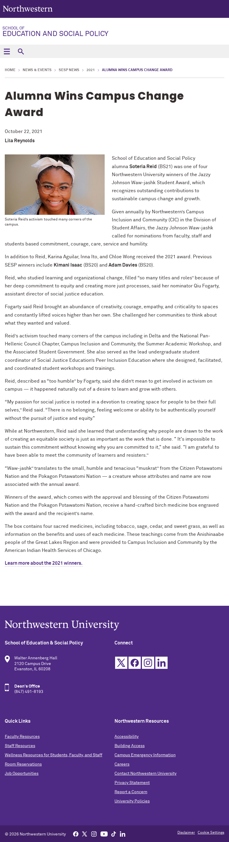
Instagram (148, 663)
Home (10, 70)
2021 (90, 70)
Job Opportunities (21, 773)
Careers (121, 764)
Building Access (129, 746)
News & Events (37, 70)
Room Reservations (23, 764)
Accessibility (126, 737)
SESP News (69, 70)
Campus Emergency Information (145, 755)
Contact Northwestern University (145, 773)
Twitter (121, 663)
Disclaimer (186, 833)
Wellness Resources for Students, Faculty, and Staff (53, 755)
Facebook (135, 663)
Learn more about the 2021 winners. (44, 563)
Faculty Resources (22, 737)
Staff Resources (20, 746)
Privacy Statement (132, 783)
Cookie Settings (211, 833)
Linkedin (161, 663)
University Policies (132, 801)
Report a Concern (130, 792)
